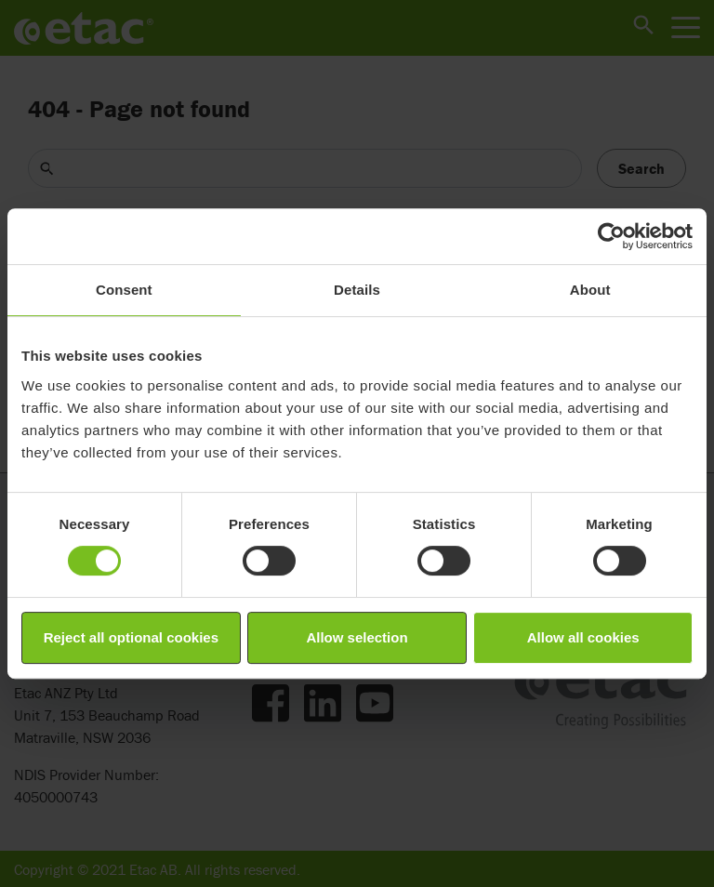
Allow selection (356, 637)
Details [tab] (357, 290)
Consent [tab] (124, 290)
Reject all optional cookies (131, 637)
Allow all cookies (583, 637)
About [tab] (590, 290)
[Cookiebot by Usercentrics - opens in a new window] (611, 236)
